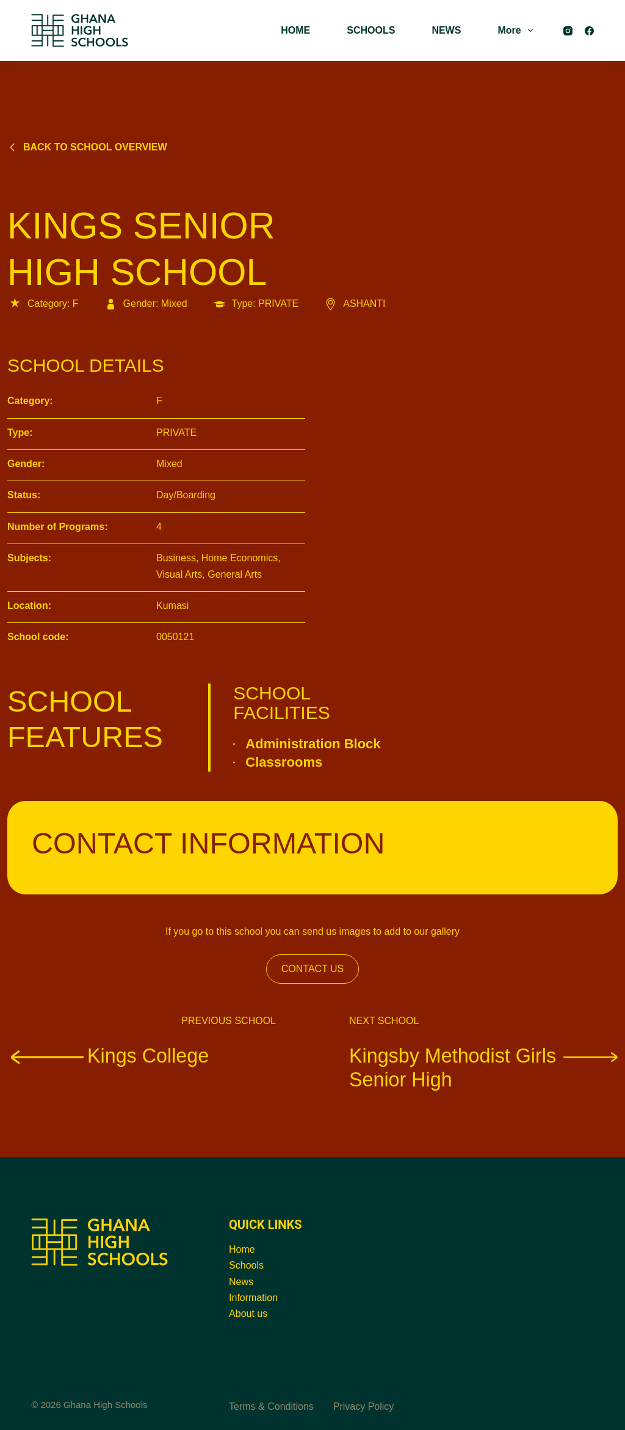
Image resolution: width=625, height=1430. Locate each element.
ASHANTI (354, 303)
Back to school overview (87, 147)
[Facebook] (589, 30)
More (517, 30)
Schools (246, 1265)
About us (248, 1313)
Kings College (108, 1055)
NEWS (446, 30)
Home (242, 1249)
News (241, 1282)
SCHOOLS (371, 30)
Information (253, 1297)
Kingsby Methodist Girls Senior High (483, 1067)
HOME (295, 30)
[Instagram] (568, 30)
